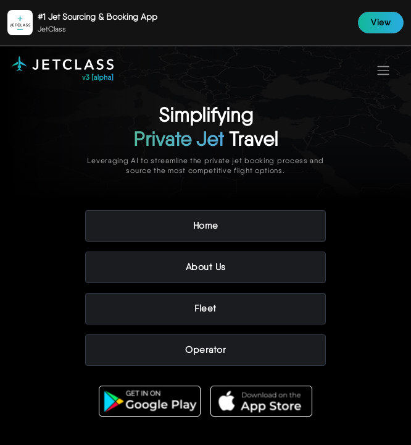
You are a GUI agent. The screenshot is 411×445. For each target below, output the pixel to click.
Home (205, 225)
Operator (205, 349)
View (381, 22)
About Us (206, 267)
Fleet (205, 308)
